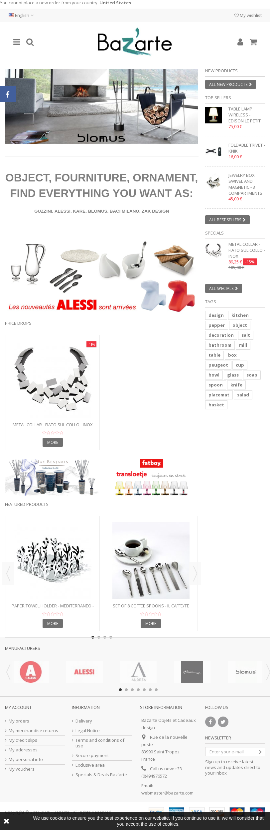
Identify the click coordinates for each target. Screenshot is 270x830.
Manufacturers (22, 648)
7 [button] (156, 689)
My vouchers (22, 769)
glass (233, 375)
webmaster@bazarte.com (167, 793)
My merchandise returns (33, 730)
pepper (216, 325)
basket (216, 405)
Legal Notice (87, 730)
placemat (218, 395)
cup (240, 365)
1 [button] (102, 138)
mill (243, 345)
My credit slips (23, 740)
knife (236, 385)
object (239, 325)
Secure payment (92, 755)
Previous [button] (8, 573)
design (216, 315)
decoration (221, 335)
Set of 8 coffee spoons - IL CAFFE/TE (151, 606)
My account (18, 707)
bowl (213, 375)
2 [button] (108, 138)
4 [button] (138, 689)
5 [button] (144, 689)
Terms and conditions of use (99, 743)
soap (251, 375)
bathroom (219, 345)
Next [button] (195, 573)
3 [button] (132, 689)
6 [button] (150, 689)
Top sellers (218, 98)
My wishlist (248, 15)
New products (221, 71)
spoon (215, 385)
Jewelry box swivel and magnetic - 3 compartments (245, 184)
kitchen (240, 315)
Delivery (83, 721)
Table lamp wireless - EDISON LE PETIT (244, 115)
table (214, 355)
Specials (214, 233)
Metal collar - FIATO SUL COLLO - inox (53, 425)
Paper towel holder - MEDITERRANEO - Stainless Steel (53, 608)
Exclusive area (90, 765)
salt (245, 335)
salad (243, 395)
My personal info (26, 759)
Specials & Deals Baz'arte (101, 775)
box (232, 355)
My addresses (23, 750)
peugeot (218, 365)
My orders (19, 721)
